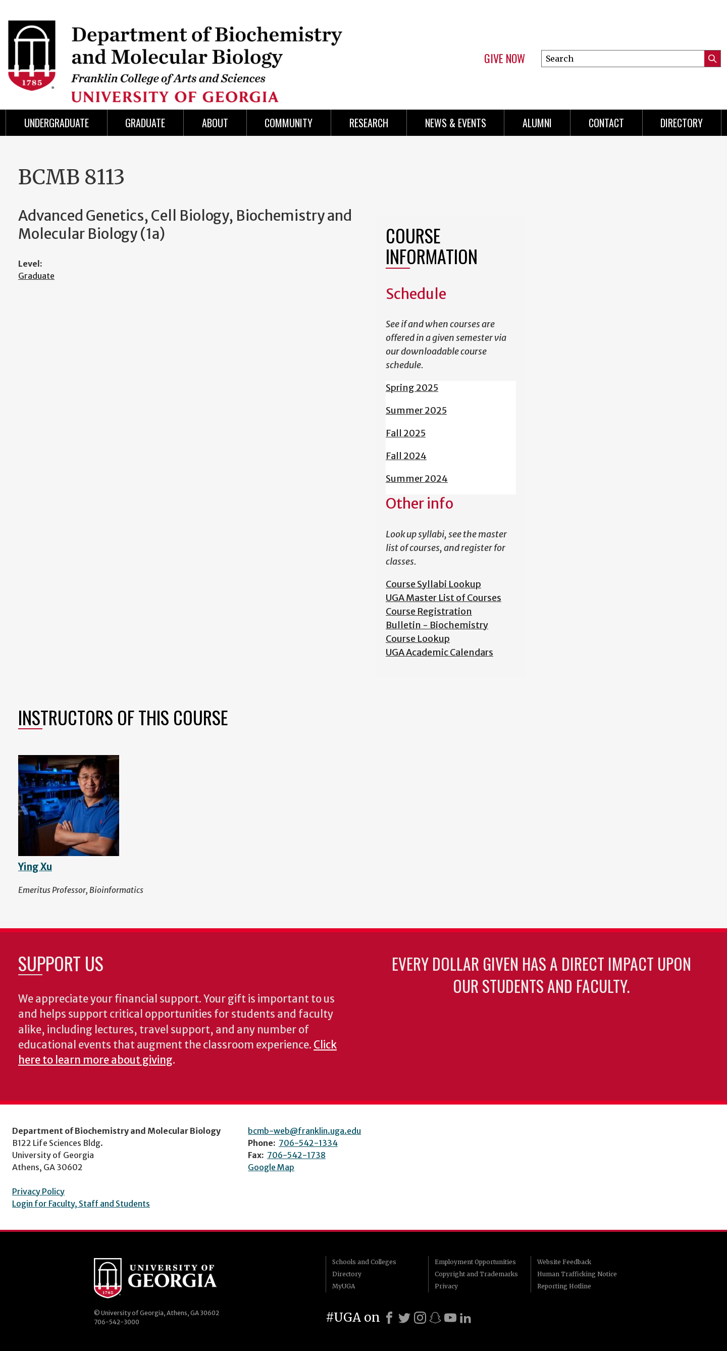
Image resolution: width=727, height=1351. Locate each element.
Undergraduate (56, 122)
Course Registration (429, 611)
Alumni (537, 122)
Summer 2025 (416, 410)
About (215, 122)
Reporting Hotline (564, 1286)
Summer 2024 (417, 478)
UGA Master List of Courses (443, 598)
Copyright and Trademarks (476, 1274)
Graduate (145, 122)
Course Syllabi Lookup (433, 584)
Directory (681, 122)
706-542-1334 (308, 1143)
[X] (404, 1318)
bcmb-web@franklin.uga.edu (304, 1131)
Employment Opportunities (475, 1262)
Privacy (446, 1286)
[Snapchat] (435, 1318)
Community (289, 122)
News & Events (455, 122)
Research (368, 122)
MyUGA (343, 1286)
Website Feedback (564, 1262)
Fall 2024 (406, 456)
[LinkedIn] (465, 1318)
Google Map (271, 1167)
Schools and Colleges (364, 1262)
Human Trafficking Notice (577, 1274)
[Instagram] (420, 1318)
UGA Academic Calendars (439, 652)
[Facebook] (389, 1318)
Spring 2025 (412, 387)
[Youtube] (450, 1318)
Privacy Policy (38, 1191)
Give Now (504, 58)
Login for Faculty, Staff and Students (81, 1203)
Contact (606, 122)
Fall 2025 (406, 433)
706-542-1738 (296, 1155)
